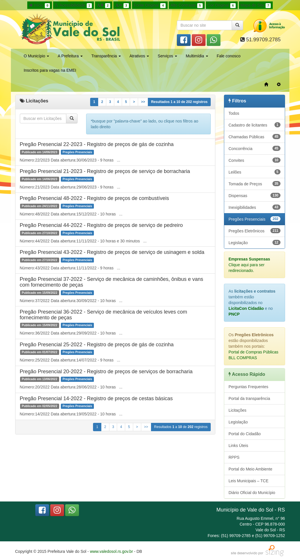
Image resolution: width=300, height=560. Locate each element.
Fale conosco (229, 56)
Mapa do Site (256, 5)
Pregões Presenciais (254, 218)
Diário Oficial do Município (252, 492)
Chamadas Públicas (254, 136)
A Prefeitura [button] (70, 56)
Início (39, 5)
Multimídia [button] (197, 56)
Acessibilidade (73, 5)
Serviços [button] (167, 56)
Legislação (254, 242)
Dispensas (254, 195)
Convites (254, 160)
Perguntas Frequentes (248, 386)
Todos (234, 113)
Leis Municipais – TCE (248, 481)
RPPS (234, 457)
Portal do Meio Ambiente (250, 469)
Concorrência (254, 148)
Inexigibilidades (254, 207)
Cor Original (222, 5)
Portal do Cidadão (245, 433)
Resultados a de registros (179, 102)
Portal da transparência (249, 398)
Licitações (237, 410)
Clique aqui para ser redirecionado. (249, 265)
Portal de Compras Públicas (253, 352)
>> (143, 102)
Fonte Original (150, 5)
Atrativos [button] (139, 56)
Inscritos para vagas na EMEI (50, 70)
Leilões (254, 171)
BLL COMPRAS (243, 357)
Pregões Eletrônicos (254, 230)
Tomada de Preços (254, 183)
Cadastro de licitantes (254, 124)
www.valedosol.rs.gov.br (111, 551)
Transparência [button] (106, 56)
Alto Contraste (187, 5)
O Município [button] (36, 56)
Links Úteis (238, 445)
